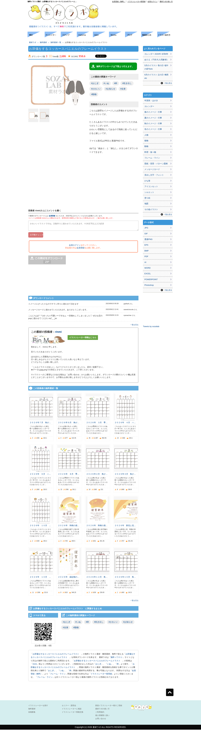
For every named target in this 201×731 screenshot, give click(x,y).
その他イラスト (151, 209)
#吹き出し (127, 83)
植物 (146, 141)
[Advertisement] (13, 76)
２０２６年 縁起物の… (68, 578)
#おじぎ (95, 83)
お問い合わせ (100, 720)
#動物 (93, 94)
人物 (146, 135)
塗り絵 (147, 198)
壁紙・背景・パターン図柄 (156, 163)
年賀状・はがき (151, 100)
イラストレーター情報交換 (72, 713)
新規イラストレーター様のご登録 (108, 707)
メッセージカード (152, 169)
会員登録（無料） (118, 1)
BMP (146, 251)
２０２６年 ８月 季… (68, 475)
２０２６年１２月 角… (96, 578)
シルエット (149, 192)
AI (145, 262)
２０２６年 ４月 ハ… (125, 424)
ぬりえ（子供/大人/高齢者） (156, 59)
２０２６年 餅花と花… (125, 527)
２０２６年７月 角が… (40, 424)
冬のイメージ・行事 (153, 129)
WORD (147, 268)
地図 (146, 203)
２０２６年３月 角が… (125, 475)
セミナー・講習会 (69, 707)
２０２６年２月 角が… (96, 475)
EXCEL (147, 273)
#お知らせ (110, 89)
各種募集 (31, 713)
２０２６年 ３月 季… (96, 424)
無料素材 (43, 42)
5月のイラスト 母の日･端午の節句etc (156, 67)
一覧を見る (134, 326)
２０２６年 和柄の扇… (68, 527)
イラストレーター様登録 (136, 1)
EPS (146, 245)
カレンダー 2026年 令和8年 (156, 54)
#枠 (115, 83)
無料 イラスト (117, 658)
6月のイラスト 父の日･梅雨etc (156, 76)
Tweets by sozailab (151, 326)
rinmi (58, 333)
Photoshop (149, 285)
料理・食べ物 (150, 152)
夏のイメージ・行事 (153, 118)
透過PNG (148, 239)
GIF (146, 233)
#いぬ (106, 83)
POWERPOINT (151, 279)
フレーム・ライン (58, 675)
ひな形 (147, 181)
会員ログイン (152, 1)
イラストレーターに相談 (71, 710)
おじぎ (98, 665)
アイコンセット (151, 186)
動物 (146, 146)
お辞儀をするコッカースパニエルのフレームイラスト (57, 655)
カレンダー (149, 106)
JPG (146, 228)
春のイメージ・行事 (153, 112)
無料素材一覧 (55, 42)
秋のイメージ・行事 (153, 123)
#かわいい (96, 89)
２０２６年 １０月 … (40, 527)
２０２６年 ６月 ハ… (40, 475)
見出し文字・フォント (154, 175)
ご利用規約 (99, 713)
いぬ (109, 665)
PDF (146, 256)
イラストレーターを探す (38, 707)
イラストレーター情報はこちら (82, 339)
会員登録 (52, 216)
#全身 (123, 89)
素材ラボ (32, 42)
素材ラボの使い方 (166, 1)
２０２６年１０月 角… (125, 578)
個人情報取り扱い (102, 717)
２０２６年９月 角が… (68, 424)
